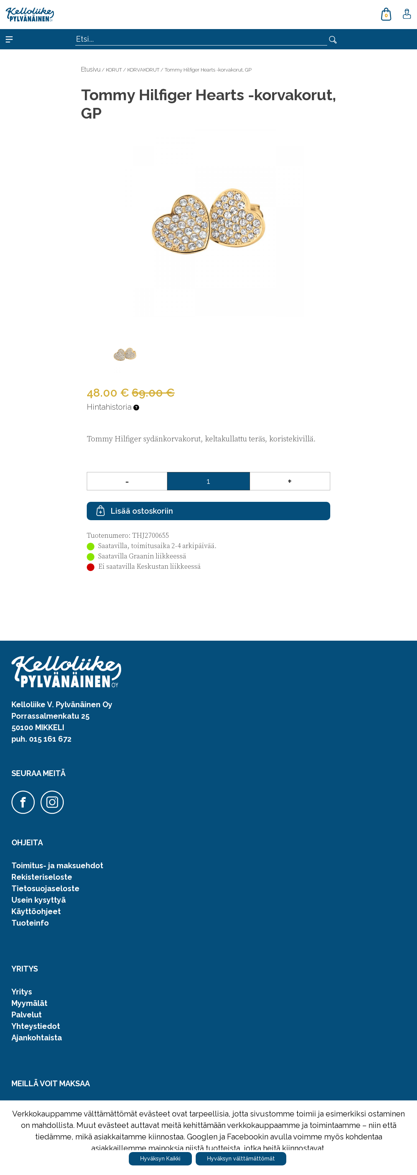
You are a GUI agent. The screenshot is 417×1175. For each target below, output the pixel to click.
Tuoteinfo (30, 923)
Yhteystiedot (35, 1026)
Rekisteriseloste (41, 877)
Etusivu (91, 69)
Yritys (21, 991)
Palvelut (26, 1014)
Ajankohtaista (36, 1037)
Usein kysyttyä (38, 900)
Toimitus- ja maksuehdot (57, 865)
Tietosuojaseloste (45, 888)
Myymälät (29, 1003)
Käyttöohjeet (36, 911)
